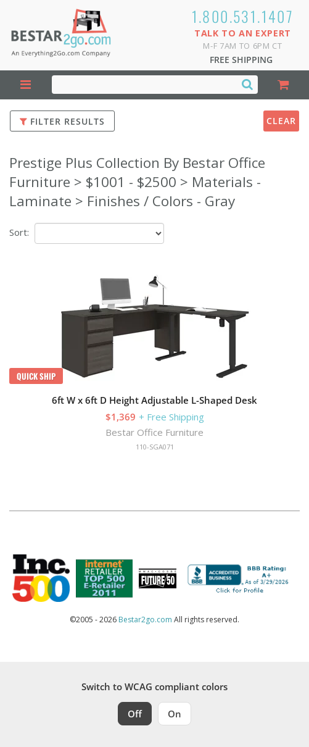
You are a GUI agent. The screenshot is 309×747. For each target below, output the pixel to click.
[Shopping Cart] (284, 84)
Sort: (19, 232)
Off (135, 713)
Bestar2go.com (145, 619)
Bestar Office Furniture (154, 432)
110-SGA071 (155, 446)
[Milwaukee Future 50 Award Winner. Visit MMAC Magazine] (157, 578)
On (174, 713)
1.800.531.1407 (243, 16)
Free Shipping (241, 59)
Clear (281, 121)
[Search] (247, 84)
